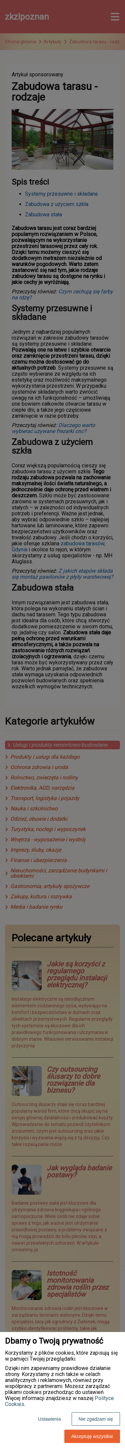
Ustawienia (49, 1419)
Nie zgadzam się (96, 1419)
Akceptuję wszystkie (92, 1436)
